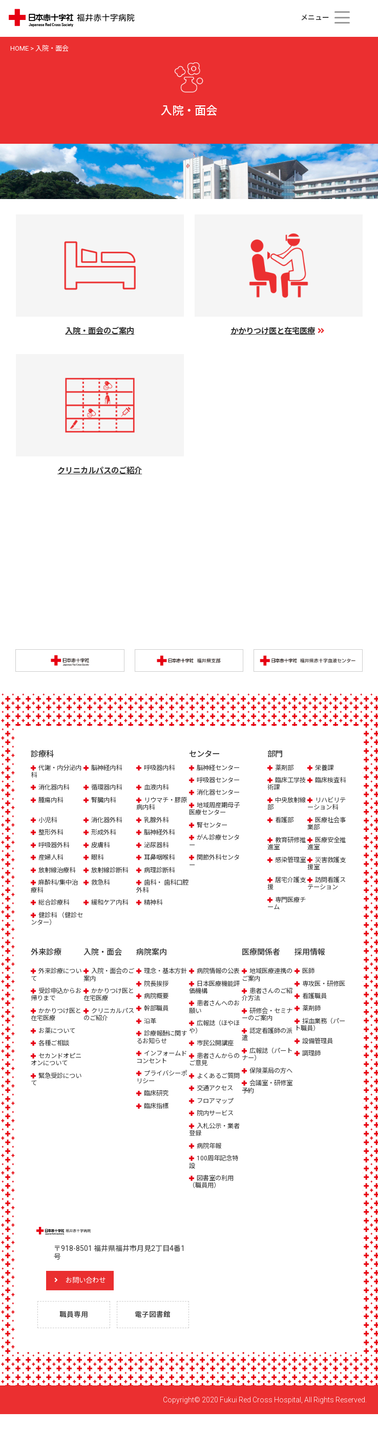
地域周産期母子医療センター (213, 831)
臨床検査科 (324, 784)
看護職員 (315, 1004)
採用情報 (310, 953)
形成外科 (104, 833)
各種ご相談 (55, 1044)
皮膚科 (101, 846)
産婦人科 (51, 858)
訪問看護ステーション (327, 884)
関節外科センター (213, 884)
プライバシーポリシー (160, 1084)
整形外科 (51, 833)
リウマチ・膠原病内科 (160, 804)
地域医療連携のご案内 (265, 975)
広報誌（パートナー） (265, 1054)
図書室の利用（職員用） (213, 1197)
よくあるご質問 (213, 1087)
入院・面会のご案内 (107, 975)
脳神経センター (213, 772)
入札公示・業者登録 (213, 1144)
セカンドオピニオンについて (54, 1059)
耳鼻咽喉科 (160, 858)
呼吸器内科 (160, 769)
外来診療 (46, 953)
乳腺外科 (157, 821)
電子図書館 (155, 1331)
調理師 (312, 1061)
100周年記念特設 (215, 1177)
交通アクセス (216, 1104)
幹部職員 (157, 1017)
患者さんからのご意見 (213, 1067)
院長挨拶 (157, 992)
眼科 (97, 858)
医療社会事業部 (324, 824)
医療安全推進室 (324, 844)
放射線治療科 (58, 871)
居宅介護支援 (284, 884)
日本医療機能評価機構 (213, 995)
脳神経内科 (107, 769)
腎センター (213, 848)
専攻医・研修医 (318, 987)
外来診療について (54, 975)
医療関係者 (261, 953)
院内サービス (217, 1129)
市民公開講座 (217, 1051)
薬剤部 (285, 769)
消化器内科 (55, 788)
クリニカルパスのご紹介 (107, 1015)
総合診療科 (55, 903)
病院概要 (157, 1004)
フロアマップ (217, 1116)
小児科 (48, 821)
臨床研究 (157, 1101)
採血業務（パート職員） (318, 1032)
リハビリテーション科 (327, 804)
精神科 (154, 903)
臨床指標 (157, 1114)
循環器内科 (107, 788)
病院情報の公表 (213, 975)
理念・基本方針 (160, 975)
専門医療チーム (284, 904)
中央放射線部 (284, 804)
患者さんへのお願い (213, 1015)
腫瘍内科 (51, 801)
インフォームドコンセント (160, 1065)
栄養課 (325, 769)
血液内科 (157, 788)
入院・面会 (102, 953)
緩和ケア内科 (111, 903)
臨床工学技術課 (284, 784)
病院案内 (151, 953)
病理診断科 (160, 871)
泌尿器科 (157, 846)
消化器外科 (107, 821)
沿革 (150, 1029)
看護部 (285, 821)
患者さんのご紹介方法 (265, 995)
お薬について (58, 1031)
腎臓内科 (104, 801)
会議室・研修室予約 (265, 1094)
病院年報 (210, 1161)
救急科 (101, 883)
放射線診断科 (111, 871)
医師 (309, 972)
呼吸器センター (213, 792)
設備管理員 (318, 1049)
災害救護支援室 (324, 864)
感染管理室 (284, 864)
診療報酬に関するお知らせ (160, 1045)
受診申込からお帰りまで (54, 995)
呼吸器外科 (55, 846)
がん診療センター (213, 864)
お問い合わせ (94, 1296)
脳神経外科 (160, 833)
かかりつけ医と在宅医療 (54, 1015)
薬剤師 (312, 1017)
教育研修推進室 (284, 844)
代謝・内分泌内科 (54, 772)
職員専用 (75, 1331)
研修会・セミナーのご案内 (265, 1015)
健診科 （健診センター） (55, 919)
